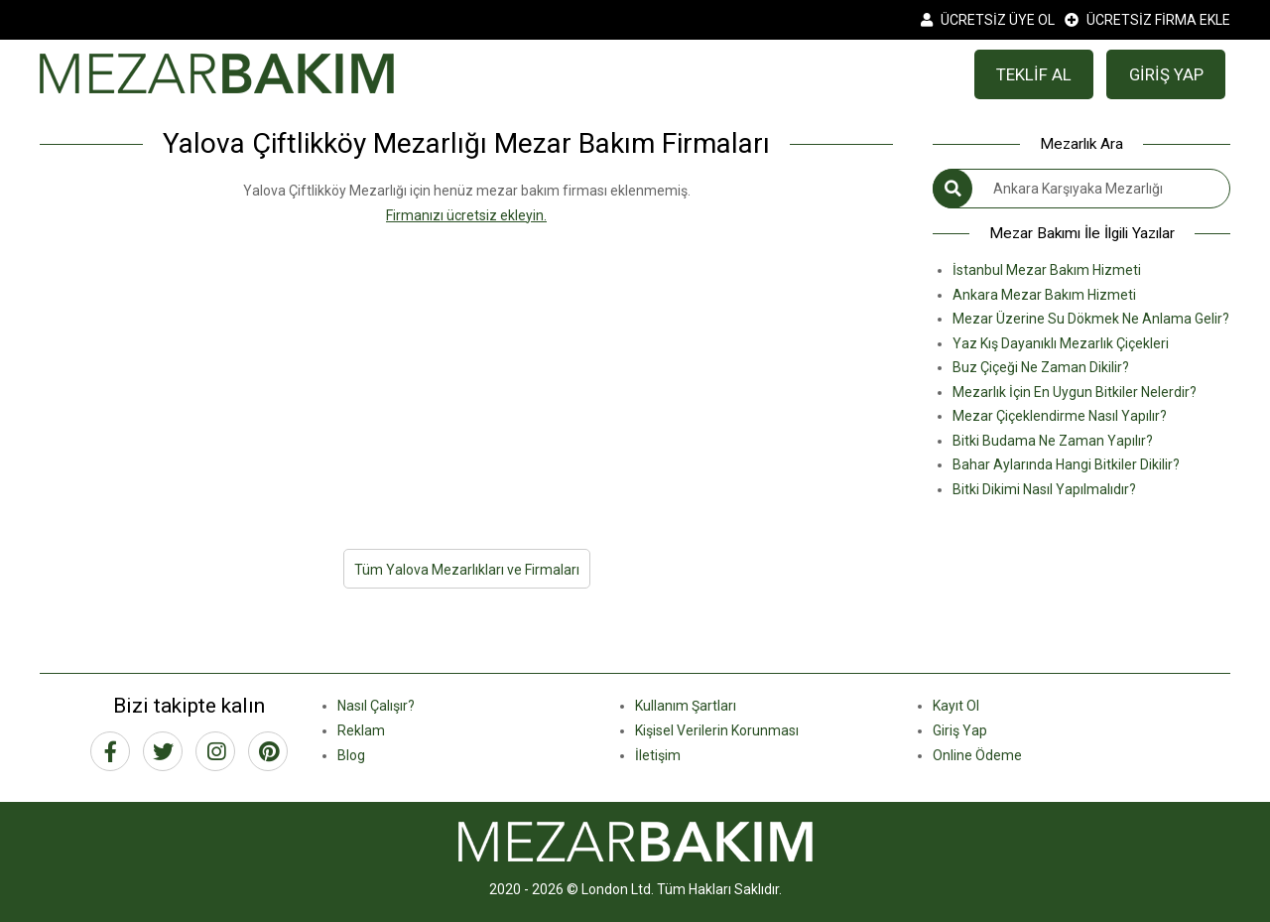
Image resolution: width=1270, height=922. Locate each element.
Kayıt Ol (956, 706)
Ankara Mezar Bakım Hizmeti (1044, 295)
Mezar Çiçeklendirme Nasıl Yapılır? (1059, 416)
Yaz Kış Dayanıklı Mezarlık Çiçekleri (1060, 343)
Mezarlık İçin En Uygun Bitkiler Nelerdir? (1074, 392)
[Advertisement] (466, 366)
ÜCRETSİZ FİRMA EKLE (1147, 20)
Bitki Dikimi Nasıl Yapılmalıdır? (1044, 489)
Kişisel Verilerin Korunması (717, 730)
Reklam (361, 730)
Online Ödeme (977, 755)
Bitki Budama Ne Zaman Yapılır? (1052, 441)
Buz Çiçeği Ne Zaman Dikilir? (1040, 367)
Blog (351, 755)
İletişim (658, 755)
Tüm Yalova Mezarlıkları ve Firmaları (466, 570)
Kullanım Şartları (685, 706)
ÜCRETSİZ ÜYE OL (988, 20)
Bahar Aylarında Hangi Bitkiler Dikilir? (1066, 464)
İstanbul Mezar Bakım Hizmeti (1046, 270)
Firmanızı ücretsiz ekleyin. (466, 215)
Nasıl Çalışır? (376, 706)
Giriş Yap (960, 730)
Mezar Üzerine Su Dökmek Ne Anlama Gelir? (1090, 319)
